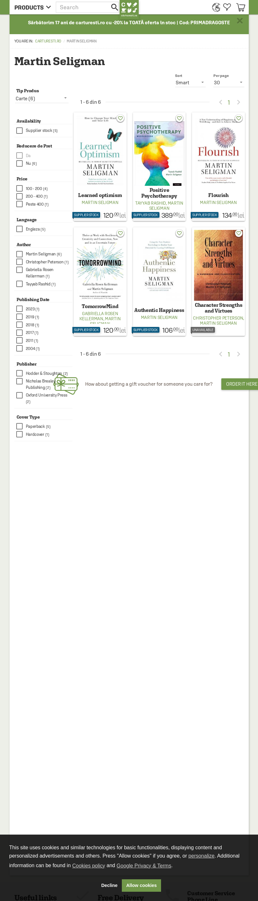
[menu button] (33, 7)
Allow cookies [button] (141, 885)
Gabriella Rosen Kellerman (98, 316)
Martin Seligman (100, 202)
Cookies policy (88, 865)
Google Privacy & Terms (144, 865)
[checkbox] (44, 130)
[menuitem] (214, 7)
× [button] (240, 20)
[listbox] (228, 82)
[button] (88, 7)
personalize (201, 856)
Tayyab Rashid (150, 203)
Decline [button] (109, 885)
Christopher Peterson (218, 318)
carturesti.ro (48, 41)
